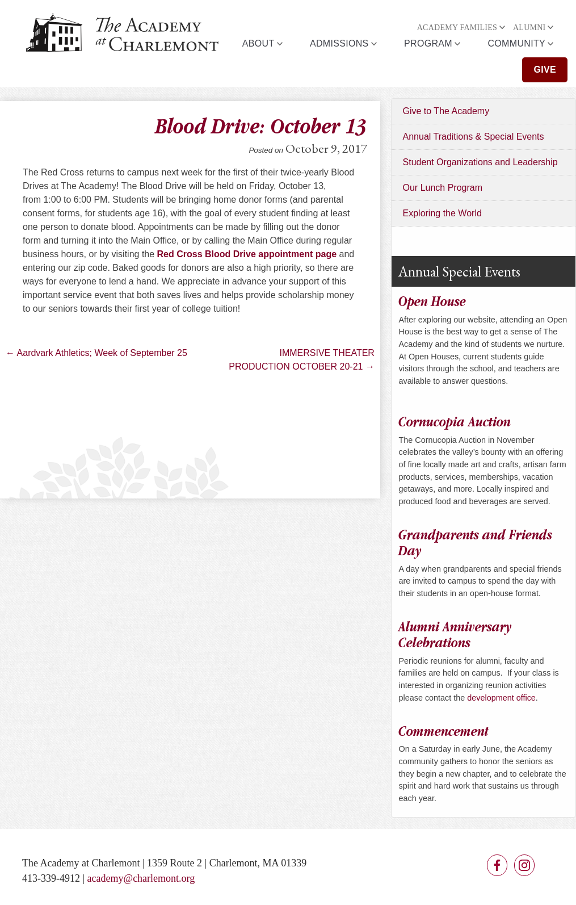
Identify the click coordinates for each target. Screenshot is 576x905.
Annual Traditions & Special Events (473, 136)
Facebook (497, 865)
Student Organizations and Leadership (480, 162)
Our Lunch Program (443, 187)
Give (544, 69)
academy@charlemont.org (141, 878)
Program (428, 43)
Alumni (529, 27)
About (258, 43)
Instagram (524, 865)
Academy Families (457, 27)
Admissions (339, 43)
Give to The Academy (446, 111)
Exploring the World (442, 213)
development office (501, 697)
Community (516, 43)
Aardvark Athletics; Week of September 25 (96, 353)
